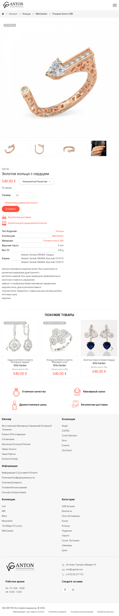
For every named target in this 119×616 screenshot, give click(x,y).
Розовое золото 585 (62, 14)
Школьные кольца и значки (16, 444)
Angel (65, 426)
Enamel (65, 445)
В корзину (11, 209)
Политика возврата (12, 482)
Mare (4, 516)
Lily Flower (67, 450)
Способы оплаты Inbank (14, 492)
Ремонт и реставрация (13, 434)
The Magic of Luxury (12, 526)
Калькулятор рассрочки (36, 181)
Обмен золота (9, 449)
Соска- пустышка (70, 540)
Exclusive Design (10, 459)
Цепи (64, 550)
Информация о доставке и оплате (20, 472)
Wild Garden (41, 14)
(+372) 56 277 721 (75, 574)
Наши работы (9, 454)
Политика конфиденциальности (18, 477)
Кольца (26, 14)
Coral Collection (69, 435)
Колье (65, 521)
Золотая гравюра (71, 516)
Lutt (4, 506)
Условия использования (14, 487)
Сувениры (67, 545)
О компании (8, 439)
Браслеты (67, 511)
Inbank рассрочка (105, 612)
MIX (4, 511)
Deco (64, 440)
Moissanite (7, 521)
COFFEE (65, 431)
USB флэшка (68, 506)
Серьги (65, 535)
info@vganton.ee (74, 569)
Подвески (67, 531)
